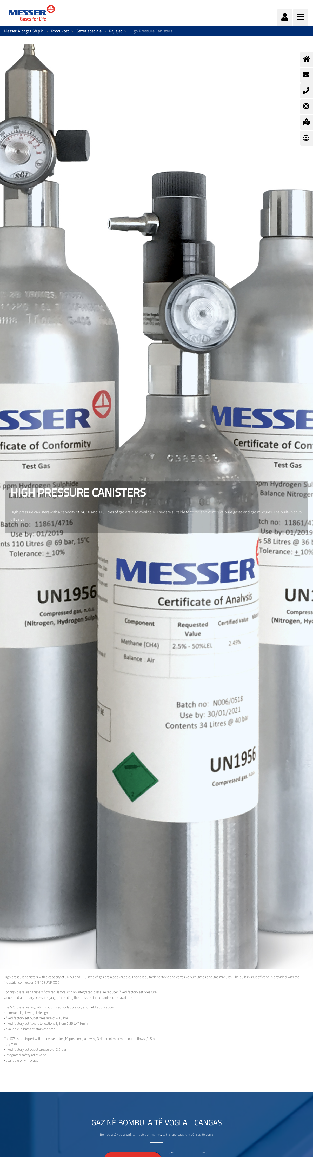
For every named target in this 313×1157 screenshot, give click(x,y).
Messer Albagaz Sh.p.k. (24, 31)
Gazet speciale (89, 31)
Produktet (60, 31)
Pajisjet (115, 31)
